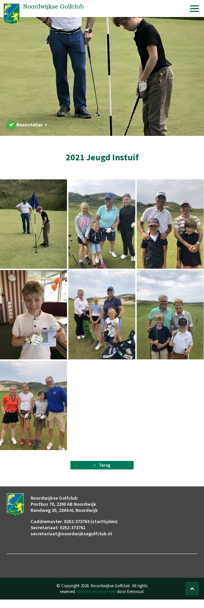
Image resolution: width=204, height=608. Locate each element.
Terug (102, 465)
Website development (96, 591)
